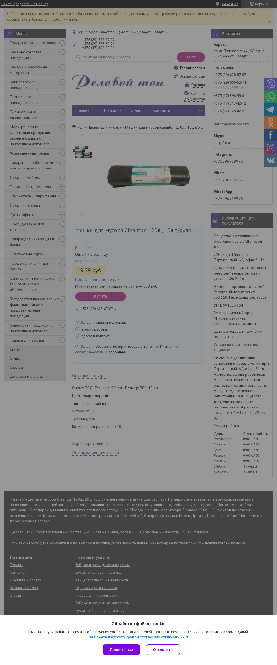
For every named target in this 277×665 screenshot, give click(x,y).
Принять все (121, 649)
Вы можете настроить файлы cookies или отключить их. (136, 637)
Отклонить (163, 649)
